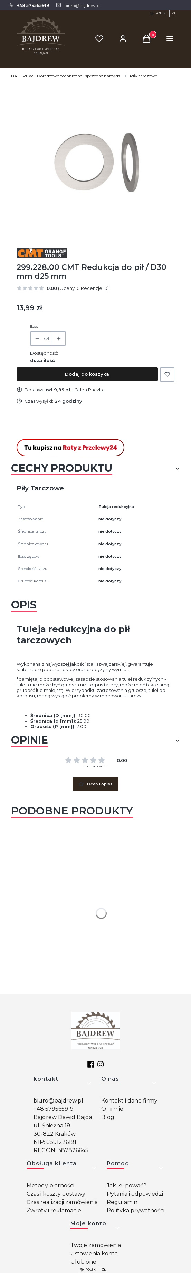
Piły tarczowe (143, 75)
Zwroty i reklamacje (54, 1210)
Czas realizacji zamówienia (62, 1202)
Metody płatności (50, 1185)
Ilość (34, 326)
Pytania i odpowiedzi (135, 1194)
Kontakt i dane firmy (129, 1100)
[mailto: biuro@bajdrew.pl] (78, 5)
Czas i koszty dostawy (56, 1194)
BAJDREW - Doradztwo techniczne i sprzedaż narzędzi (66, 75)
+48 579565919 (54, 1109)
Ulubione (83, 1262)
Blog (107, 1117)
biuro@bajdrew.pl (58, 1100)
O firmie (112, 1109)
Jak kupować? (126, 1185)
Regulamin (122, 1202)
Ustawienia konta (94, 1253)
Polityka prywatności (135, 1210)
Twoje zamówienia (95, 1245)
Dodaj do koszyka (87, 374)
